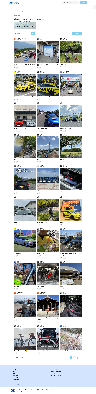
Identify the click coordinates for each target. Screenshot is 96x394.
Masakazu (19, 102)
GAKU (64, 102)
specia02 (41, 102)
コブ (17, 228)
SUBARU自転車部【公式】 (21, 38)
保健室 (24, 7)
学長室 (13, 7)
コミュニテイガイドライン (39, 389)
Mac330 (41, 71)
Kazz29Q (41, 261)
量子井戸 (64, 165)
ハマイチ (41, 165)
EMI (63, 292)
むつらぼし (65, 196)
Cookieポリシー (49, 389)
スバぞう (18, 71)
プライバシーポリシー (23, 389)
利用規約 (30, 389)
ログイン (84, 2)
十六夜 (64, 261)
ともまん (41, 38)
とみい (64, 38)
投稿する (77, 33)
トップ (16, 11)
